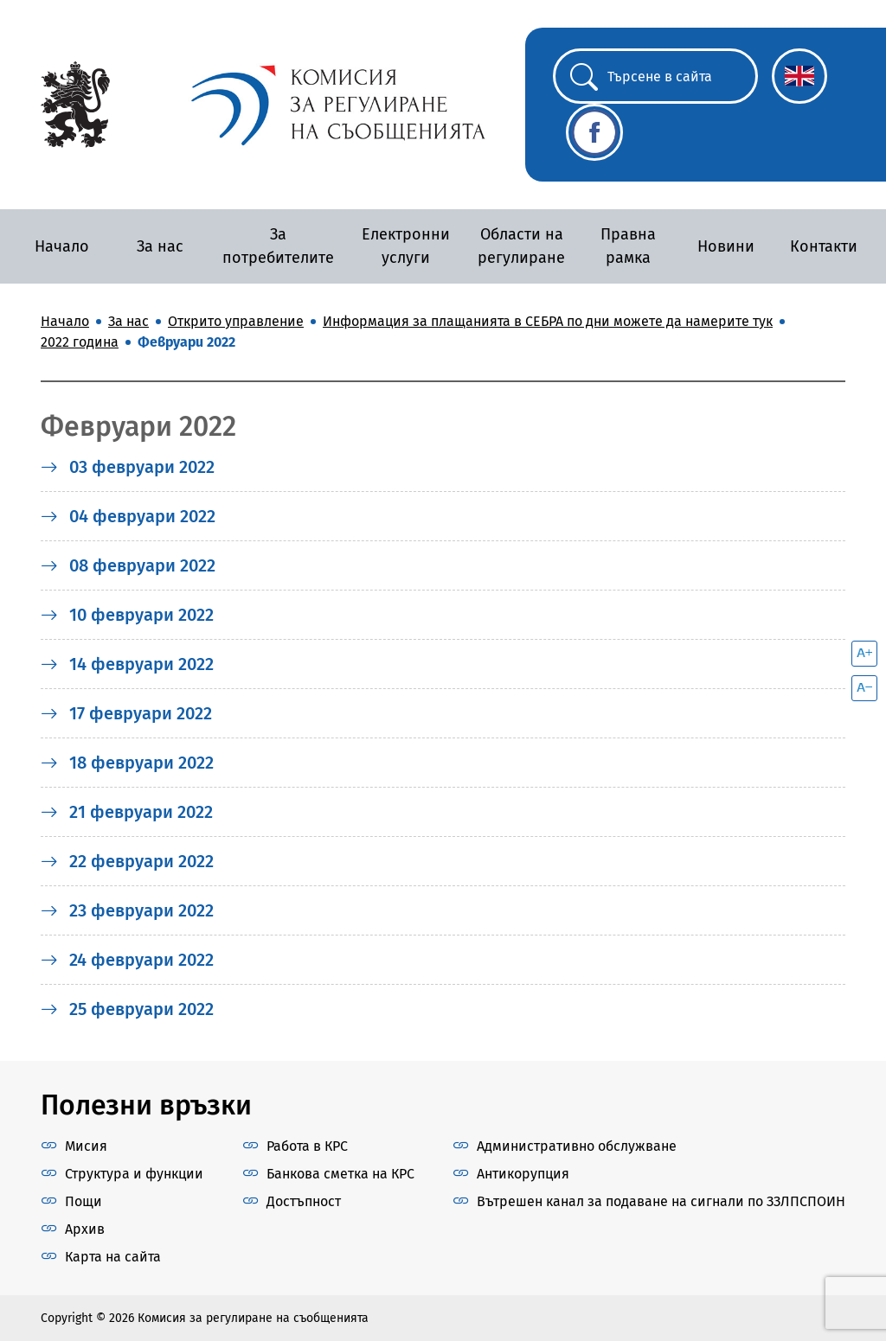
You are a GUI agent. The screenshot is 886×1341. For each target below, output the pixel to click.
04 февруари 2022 (128, 516)
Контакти (823, 246)
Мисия (86, 1146)
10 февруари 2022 (127, 614)
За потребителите (278, 246)
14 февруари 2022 (127, 664)
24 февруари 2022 (127, 959)
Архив (85, 1229)
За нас (160, 246)
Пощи (83, 1201)
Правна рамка (628, 246)
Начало (62, 246)
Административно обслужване (577, 1146)
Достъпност (303, 1201)
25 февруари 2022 (127, 1009)
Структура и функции (134, 1173)
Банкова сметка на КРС (340, 1173)
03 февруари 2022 (128, 467)
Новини (725, 246)
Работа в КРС (307, 1146)
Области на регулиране (521, 246)
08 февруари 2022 (128, 565)
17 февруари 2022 (126, 713)
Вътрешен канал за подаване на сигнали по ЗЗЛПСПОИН (661, 1201)
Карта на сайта (113, 1256)
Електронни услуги (406, 246)
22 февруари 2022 (127, 861)
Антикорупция (523, 1173)
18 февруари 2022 (127, 762)
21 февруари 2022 (127, 811)
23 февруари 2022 (127, 910)
